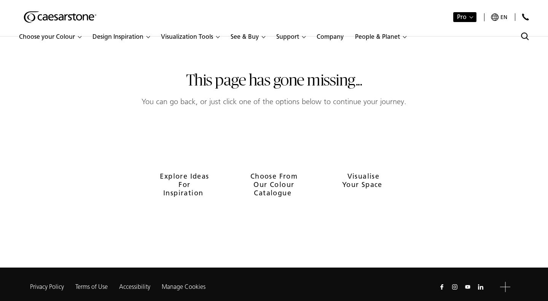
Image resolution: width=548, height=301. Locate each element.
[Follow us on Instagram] (454, 287)
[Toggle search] (525, 36)
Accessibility (134, 286)
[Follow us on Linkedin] (480, 287)
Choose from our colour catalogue (274, 184)
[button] (50, 36)
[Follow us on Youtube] (467, 287)
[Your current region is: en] (499, 17)
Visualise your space (363, 180)
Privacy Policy (47, 286)
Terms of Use (91, 286)
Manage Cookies (184, 286)
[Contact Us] (525, 17)
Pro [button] (462, 17)
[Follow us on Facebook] (441, 287)
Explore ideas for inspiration (184, 184)
